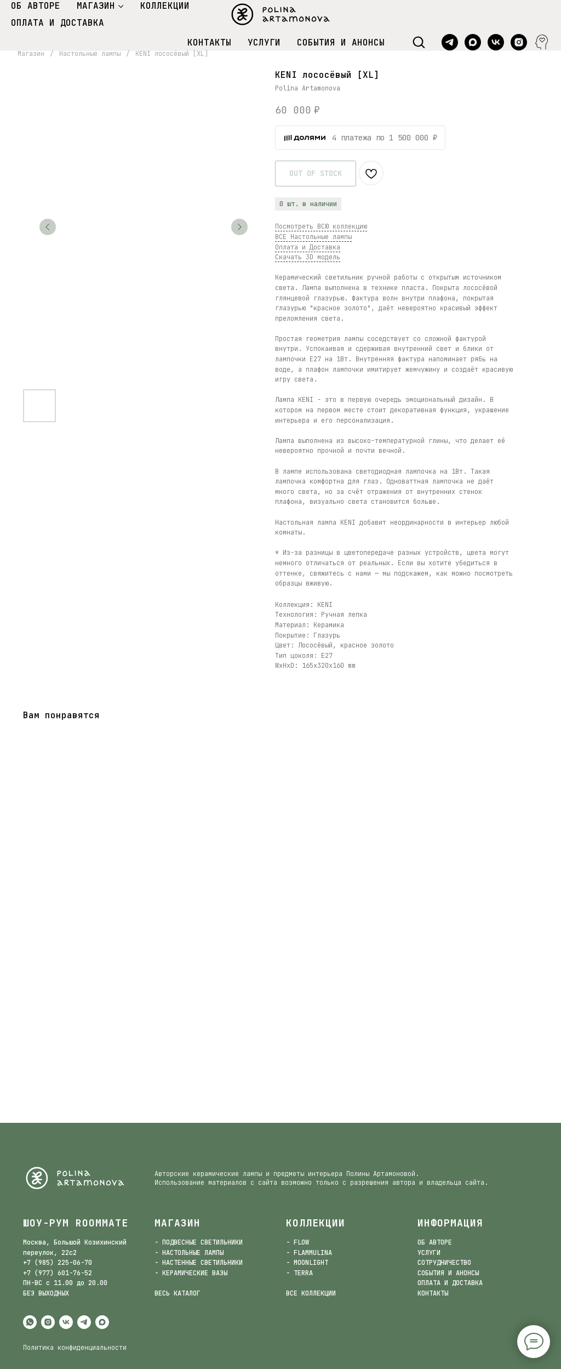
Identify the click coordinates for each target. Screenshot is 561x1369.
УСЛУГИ (264, 42)
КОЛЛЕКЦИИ (165, 6)
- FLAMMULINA (309, 1252)
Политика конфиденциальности (75, 1347)
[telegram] (450, 42)
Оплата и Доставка (307, 247)
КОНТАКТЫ (209, 42)
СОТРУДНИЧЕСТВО (444, 1262)
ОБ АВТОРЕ (35, 6)
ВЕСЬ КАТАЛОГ (177, 1293)
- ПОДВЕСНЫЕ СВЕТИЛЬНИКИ (198, 1242)
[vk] (496, 42)
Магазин (31, 53)
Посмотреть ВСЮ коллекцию (321, 226)
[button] (418, 41)
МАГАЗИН (96, 6)
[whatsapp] (30, 1322)
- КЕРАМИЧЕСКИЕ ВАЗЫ (190, 1273)
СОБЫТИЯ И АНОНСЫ (341, 42)
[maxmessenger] (473, 42)
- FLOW (297, 1242)
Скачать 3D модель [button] (307, 257)
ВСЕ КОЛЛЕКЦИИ (311, 1293)
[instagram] (519, 42)
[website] (542, 42)
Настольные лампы (90, 53)
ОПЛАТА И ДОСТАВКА (57, 23)
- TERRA (299, 1273)
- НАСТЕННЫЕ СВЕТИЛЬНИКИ (198, 1262)
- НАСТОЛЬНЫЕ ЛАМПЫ (189, 1252)
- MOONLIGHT (307, 1262)
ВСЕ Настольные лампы (313, 236)
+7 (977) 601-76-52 (57, 1273)
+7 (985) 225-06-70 (57, 1262)
